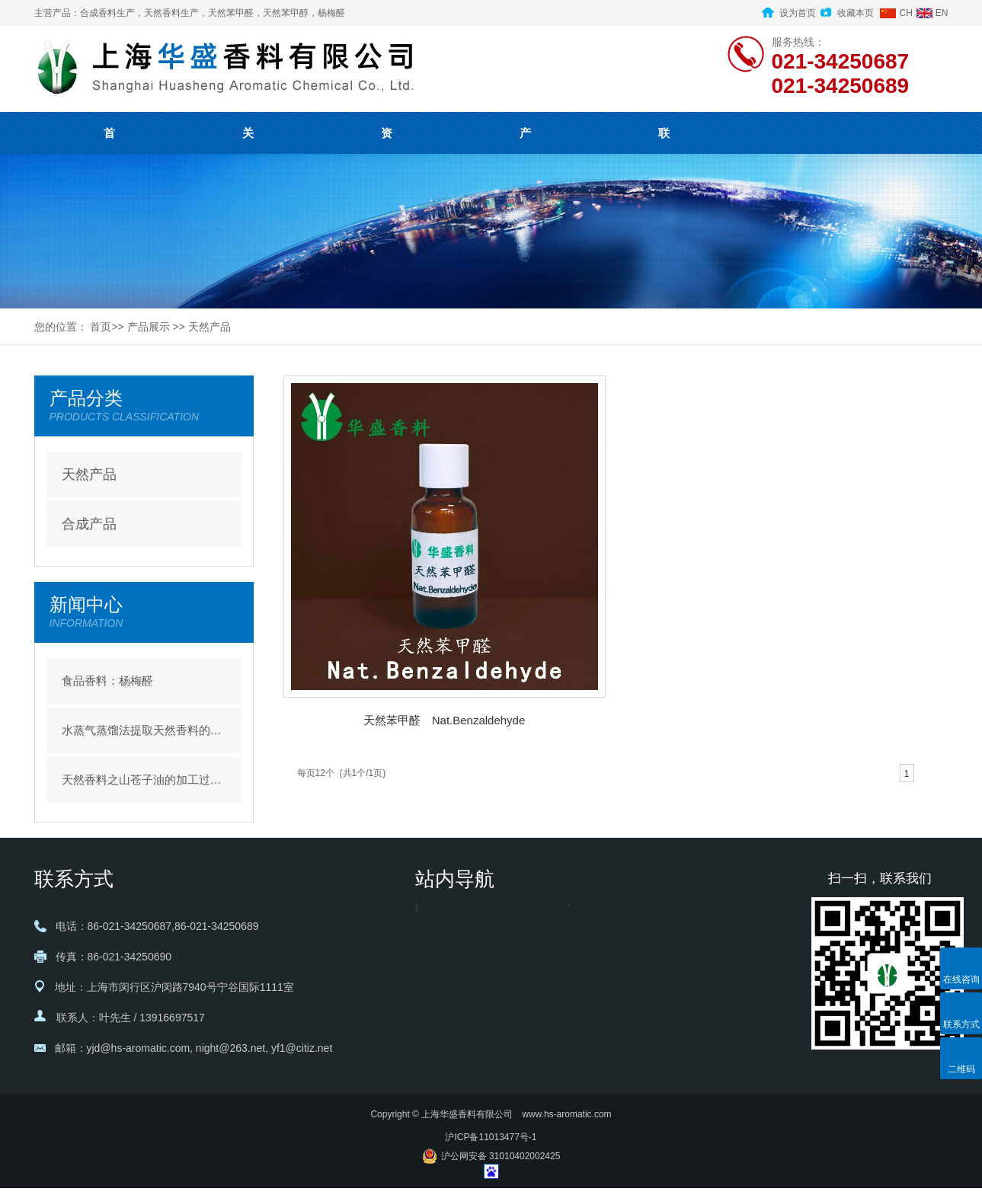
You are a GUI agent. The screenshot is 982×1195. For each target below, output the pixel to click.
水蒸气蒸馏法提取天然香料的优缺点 (144, 730)
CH (905, 13)
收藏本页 (855, 13)
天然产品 (209, 327)
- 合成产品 (592, 949)
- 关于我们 (440, 918)
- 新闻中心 (440, 1010)
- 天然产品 (592, 918)
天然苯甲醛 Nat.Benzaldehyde (444, 720)
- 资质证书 (440, 949)
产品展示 (148, 327)
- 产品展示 (440, 979)
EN (942, 13)
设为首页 (797, 13)
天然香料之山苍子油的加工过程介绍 (144, 779)
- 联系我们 (440, 1040)
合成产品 (89, 524)
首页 (100, 327)
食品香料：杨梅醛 (107, 680)
